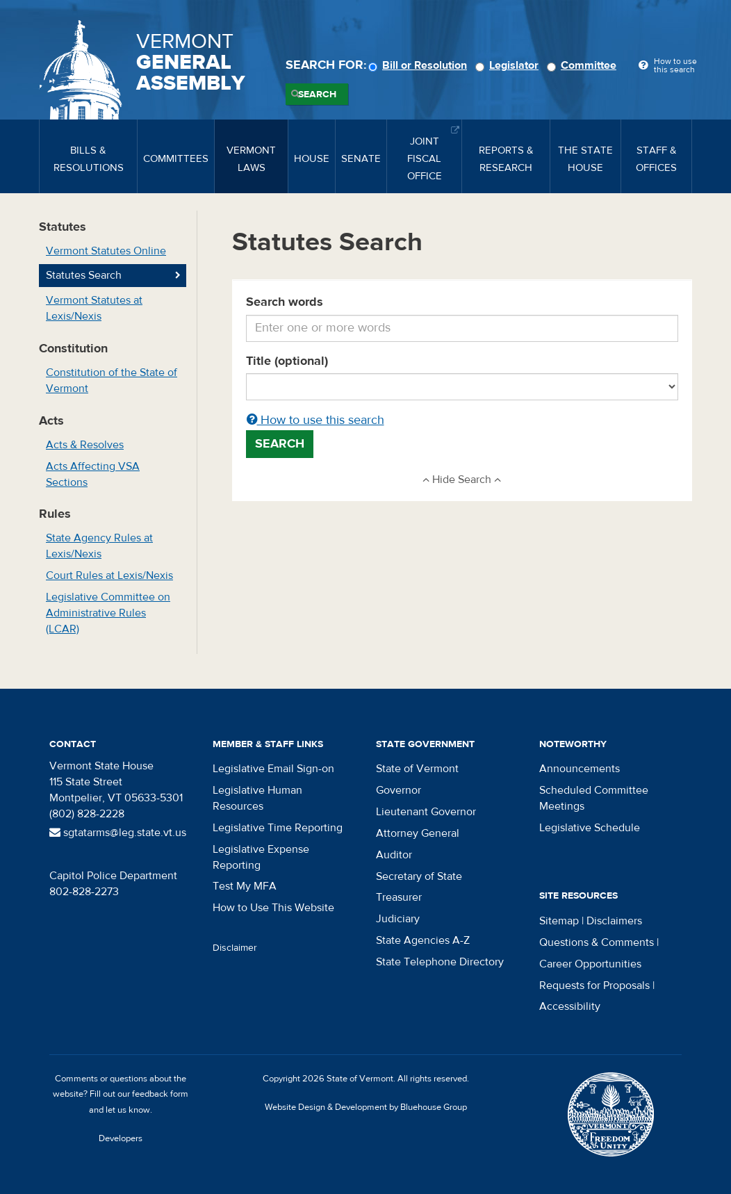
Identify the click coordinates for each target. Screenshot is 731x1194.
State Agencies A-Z (423, 940)
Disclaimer (235, 948)
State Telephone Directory (440, 962)
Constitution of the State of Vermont (111, 380)
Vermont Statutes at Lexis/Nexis (94, 308)
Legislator (509, 65)
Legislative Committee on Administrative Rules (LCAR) (108, 613)
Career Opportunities (590, 964)
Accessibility (569, 1006)
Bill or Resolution (419, 65)
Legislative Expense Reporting (261, 857)
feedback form (160, 1093)
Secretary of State (419, 876)
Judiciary (398, 919)
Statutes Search (84, 275)
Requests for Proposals (594, 985)
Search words (284, 302)
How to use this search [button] (315, 420)
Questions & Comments (596, 942)
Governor (398, 790)
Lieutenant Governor (426, 812)
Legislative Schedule (589, 828)
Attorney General (417, 833)
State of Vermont (417, 769)
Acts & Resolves (85, 445)
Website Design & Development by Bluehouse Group (366, 1107)
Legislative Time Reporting (278, 828)
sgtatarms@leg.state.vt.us (117, 833)
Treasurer (399, 897)
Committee (583, 65)
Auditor (394, 855)
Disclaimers (614, 921)
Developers (120, 1138)
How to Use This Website (273, 908)
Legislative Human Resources (257, 798)
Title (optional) (287, 361)
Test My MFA (245, 886)
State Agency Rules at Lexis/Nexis (99, 546)
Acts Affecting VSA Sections (93, 474)
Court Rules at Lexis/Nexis (109, 575)
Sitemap (559, 921)
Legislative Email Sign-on (273, 769)
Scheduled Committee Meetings (593, 798)
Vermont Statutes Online (106, 251)
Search (317, 94)
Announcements (579, 769)
